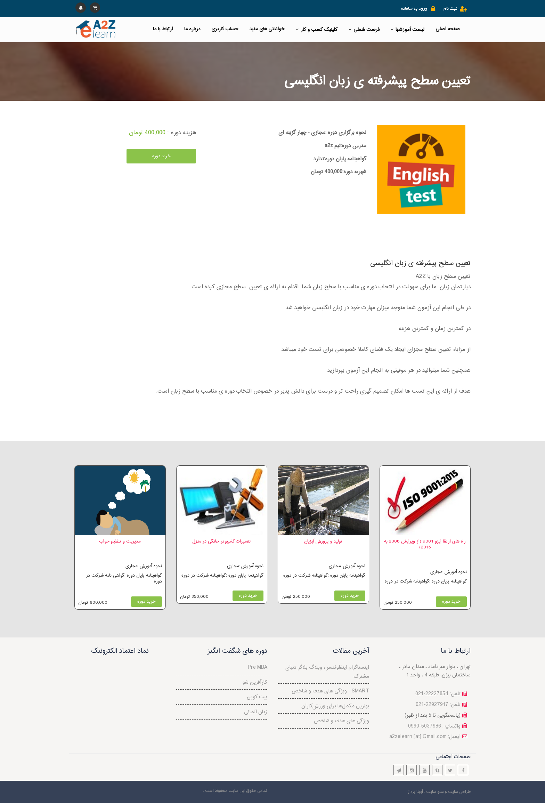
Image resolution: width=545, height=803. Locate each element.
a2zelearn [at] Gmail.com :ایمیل (425, 736)
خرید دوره (161, 156)
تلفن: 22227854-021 (438, 694)
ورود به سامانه (414, 9)
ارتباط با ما (163, 29)
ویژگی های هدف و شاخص (341, 721)
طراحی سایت (459, 791)
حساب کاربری (224, 29)
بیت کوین (257, 697)
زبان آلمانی (255, 712)
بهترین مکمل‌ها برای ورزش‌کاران (335, 706)
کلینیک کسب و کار (316, 30)
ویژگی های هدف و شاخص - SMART (330, 691)
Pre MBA (257, 667)
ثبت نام (450, 9)
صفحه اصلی (448, 29)
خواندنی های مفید (267, 29)
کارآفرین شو (254, 682)
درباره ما (192, 29)
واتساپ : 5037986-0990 (434, 726)
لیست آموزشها (407, 30)
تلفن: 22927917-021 (438, 704)
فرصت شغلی (364, 30)
